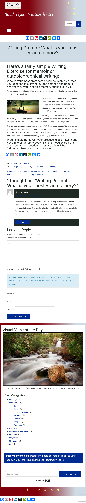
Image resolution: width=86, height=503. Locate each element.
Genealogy (18, 415)
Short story (13, 440)
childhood (27, 166)
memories (44, 166)
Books (16, 409)
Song (11, 444)
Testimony (18, 424)
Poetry (12, 434)
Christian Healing (21, 412)
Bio (11, 163)
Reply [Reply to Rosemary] (22, 222)
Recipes (17, 421)
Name (10, 293)
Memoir (26, 163)
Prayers (12, 437)
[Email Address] (31, 473)
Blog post (18, 163)
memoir (35, 166)
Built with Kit (43, 480)
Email (10, 301)
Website (10, 309)
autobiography (16, 166)
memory (52, 166)
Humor (12, 428)
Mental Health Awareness (19, 431)
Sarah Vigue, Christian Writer (29, 14)
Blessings (13, 399)
